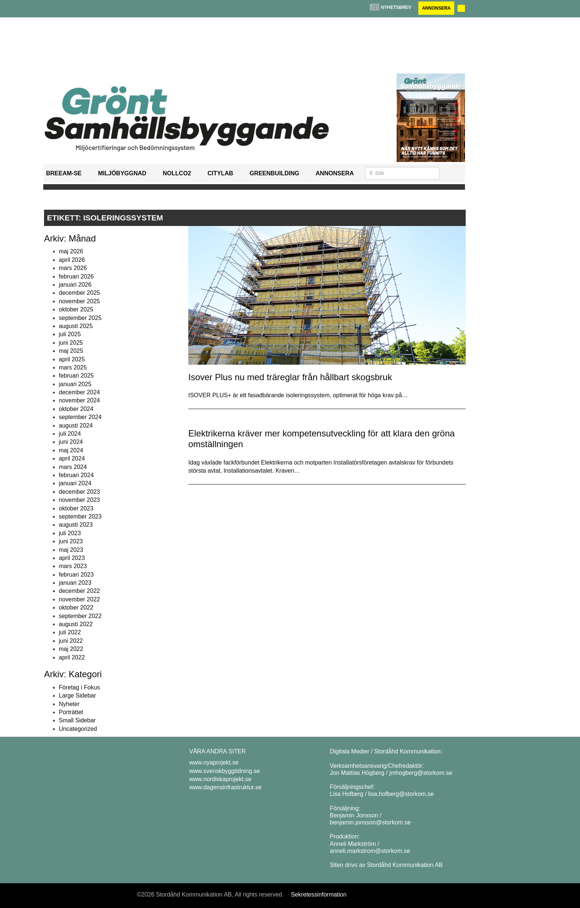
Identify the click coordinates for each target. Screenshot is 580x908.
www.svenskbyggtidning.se (224, 771)
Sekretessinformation (318, 894)
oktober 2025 (76, 309)
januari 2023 (75, 583)
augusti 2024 (76, 425)
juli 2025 (70, 334)
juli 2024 (70, 434)
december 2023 (79, 492)
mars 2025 (73, 367)
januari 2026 (75, 284)
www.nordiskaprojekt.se (220, 779)
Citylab (220, 173)
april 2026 (72, 260)
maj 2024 (71, 450)
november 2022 (79, 599)
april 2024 (72, 458)
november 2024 (79, 400)
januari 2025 (75, 384)
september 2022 (80, 616)
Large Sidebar (77, 695)
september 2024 (80, 417)
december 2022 (79, 591)
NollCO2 (177, 173)
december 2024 (79, 392)
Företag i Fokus (79, 687)
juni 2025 (71, 343)
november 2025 (79, 301)
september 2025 (80, 318)
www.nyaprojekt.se (214, 762)
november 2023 (79, 500)
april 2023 (72, 558)
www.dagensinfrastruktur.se (225, 787)
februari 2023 (76, 574)
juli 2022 (70, 632)
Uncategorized (78, 729)
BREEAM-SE (64, 173)
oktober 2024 (76, 409)
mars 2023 (73, 566)
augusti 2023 (76, 524)
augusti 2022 (76, 624)
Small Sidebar (77, 720)
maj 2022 (71, 649)
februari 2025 (76, 375)
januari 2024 (75, 483)
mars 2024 (73, 467)
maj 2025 (71, 351)
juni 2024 (71, 442)
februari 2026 (76, 276)
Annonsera (436, 8)
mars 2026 (73, 268)
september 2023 (80, 516)
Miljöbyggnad (122, 173)
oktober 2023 (76, 508)
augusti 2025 (76, 326)
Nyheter (69, 704)
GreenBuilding (274, 173)
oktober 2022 (76, 607)
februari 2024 (76, 475)
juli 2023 (70, 533)
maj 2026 (71, 251)
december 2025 (79, 293)
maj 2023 (71, 550)
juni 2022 (71, 641)
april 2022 (72, 657)
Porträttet (71, 712)
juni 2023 (71, 541)
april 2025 (72, 359)
